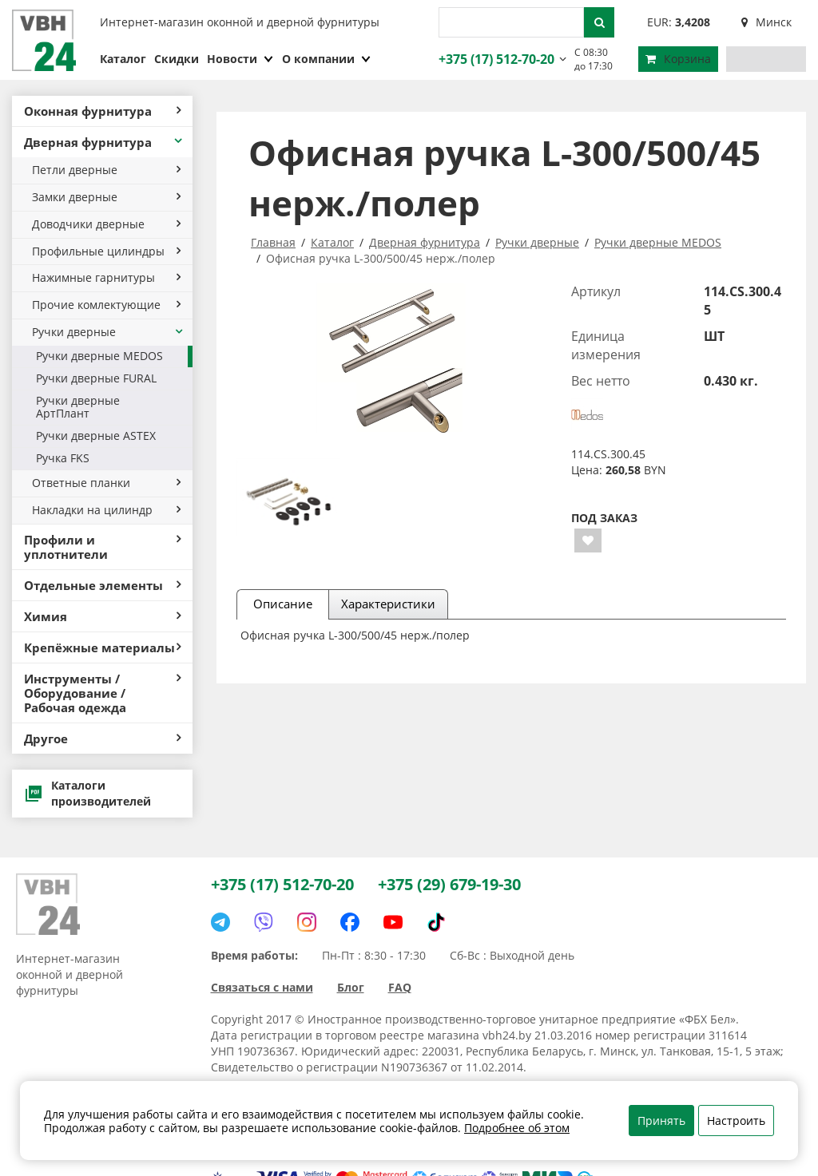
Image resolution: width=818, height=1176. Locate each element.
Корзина (678, 58)
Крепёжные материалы (102, 647)
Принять (661, 1120)
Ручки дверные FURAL (96, 378)
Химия (102, 616)
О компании (326, 58)
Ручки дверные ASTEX (96, 435)
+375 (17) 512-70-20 (494, 59)
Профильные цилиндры (106, 251)
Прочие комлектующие (106, 304)
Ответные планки (106, 482)
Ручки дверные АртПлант (78, 407)
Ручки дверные (108, 331)
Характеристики (388, 604)
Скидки (176, 58)
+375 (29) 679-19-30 (449, 884)
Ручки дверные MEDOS (99, 355)
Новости (240, 58)
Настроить (736, 1120)
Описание (282, 604)
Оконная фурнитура (102, 111)
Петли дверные (106, 169)
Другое (102, 738)
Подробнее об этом (517, 1127)
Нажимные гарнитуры (106, 277)
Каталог (123, 58)
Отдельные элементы (102, 585)
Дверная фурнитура (104, 142)
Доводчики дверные (106, 224)
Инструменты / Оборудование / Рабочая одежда (102, 693)
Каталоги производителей (87, 793)
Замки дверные (106, 196)
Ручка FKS (62, 457)
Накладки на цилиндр (106, 509)
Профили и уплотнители (102, 547)
